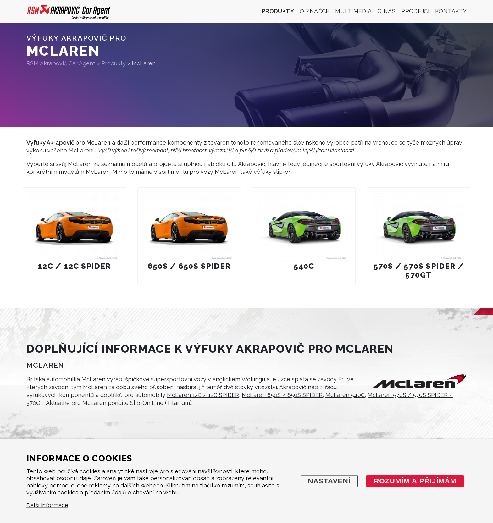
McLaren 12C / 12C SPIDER (203, 395)
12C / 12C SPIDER (74, 266)
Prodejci (415, 11)
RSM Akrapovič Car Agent (60, 63)
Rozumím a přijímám (415, 481)
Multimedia (353, 11)
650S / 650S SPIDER (189, 266)
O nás (386, 11)
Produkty (278, 11)
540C (304, 266)
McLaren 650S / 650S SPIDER (282, 395)
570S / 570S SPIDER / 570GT (419, 270)
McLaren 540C (345, 395)
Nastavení (329, 481)
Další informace (47, 505)
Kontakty (451, 11)
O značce (315, 11)
